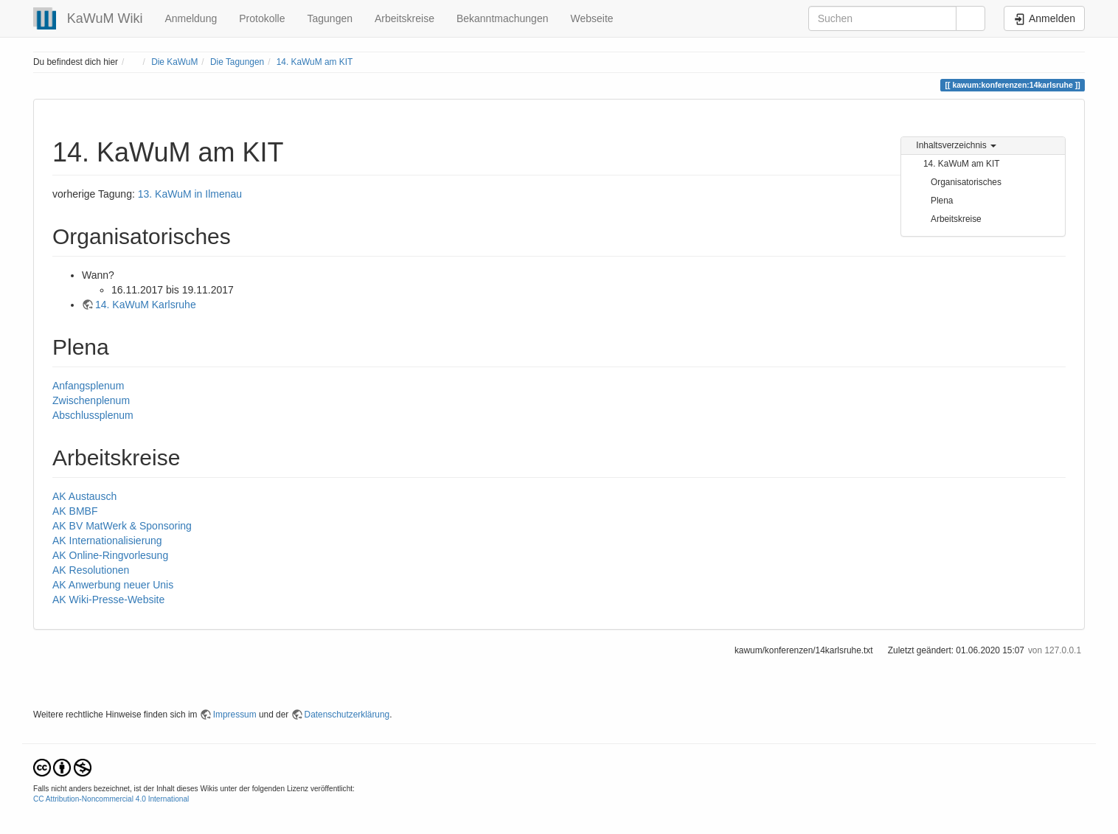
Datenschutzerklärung (347, 714)
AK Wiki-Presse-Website (108, 599)
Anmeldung (190, 18)
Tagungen (330, 18)
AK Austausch (84, 496)
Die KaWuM (174, 62)
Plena (942, 200)
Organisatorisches (966, 182)
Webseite (591, 18)
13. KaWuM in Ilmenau (190, 194)
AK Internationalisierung (107, 540)
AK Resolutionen (90, 570)
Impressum (235, 714)
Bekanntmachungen (502, 18)
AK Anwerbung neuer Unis (112, 585)
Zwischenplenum (91, 400)
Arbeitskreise (404, 18)
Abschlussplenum (92, 415)
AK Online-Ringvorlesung (110, 555)
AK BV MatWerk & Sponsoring (122, 526)
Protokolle (262, 18)
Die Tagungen (237, 62)
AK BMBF (74, 511)
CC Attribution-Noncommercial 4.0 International (111, 799)
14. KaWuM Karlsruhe (145, 304)
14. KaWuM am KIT (315, 62)
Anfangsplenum (88, 386)
